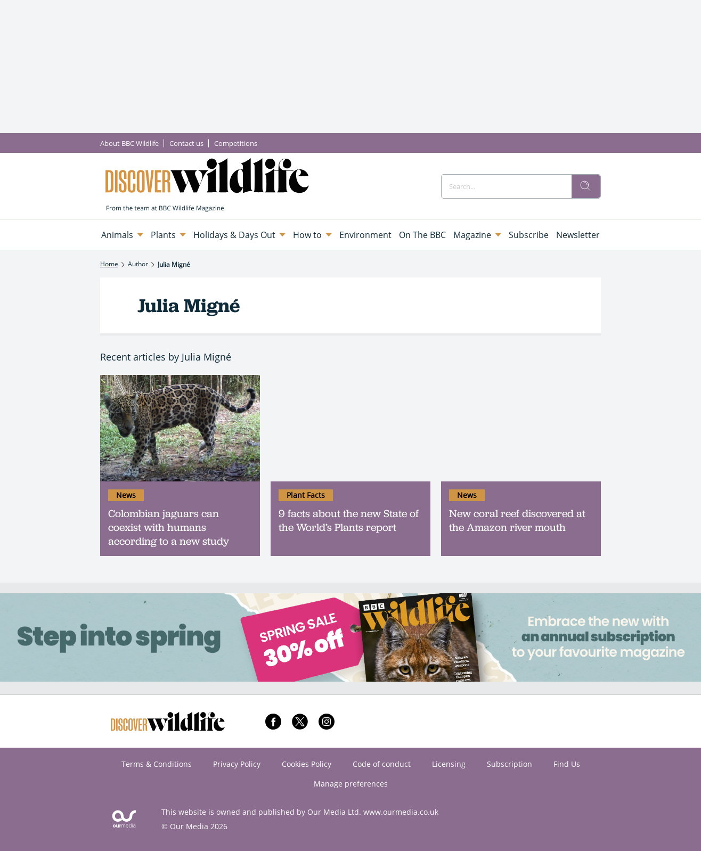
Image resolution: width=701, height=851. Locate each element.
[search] (586, 186)
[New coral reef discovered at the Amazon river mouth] (521, 428)
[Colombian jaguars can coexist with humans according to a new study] (180, 428)
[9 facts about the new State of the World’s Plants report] (350, 428)
